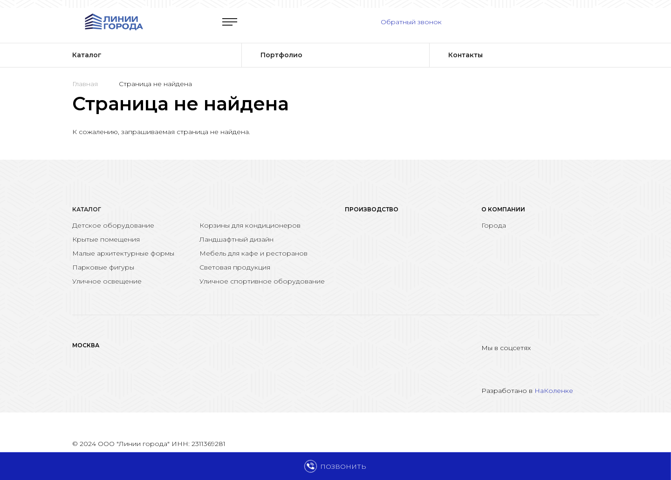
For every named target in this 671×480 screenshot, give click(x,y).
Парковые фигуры (103, 267)
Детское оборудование (113, 225)
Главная (85, 84)
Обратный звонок (411, 22)
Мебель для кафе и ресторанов (253, 253)
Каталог (86, 209)
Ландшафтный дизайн (236, 239)
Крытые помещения (106, 239)
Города (493, 225)
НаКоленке (553, 390)
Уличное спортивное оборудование (262, 281)
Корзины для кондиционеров (250, 225)
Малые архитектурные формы (123, 253)
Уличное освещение (107, 281)
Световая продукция (234, 267)
